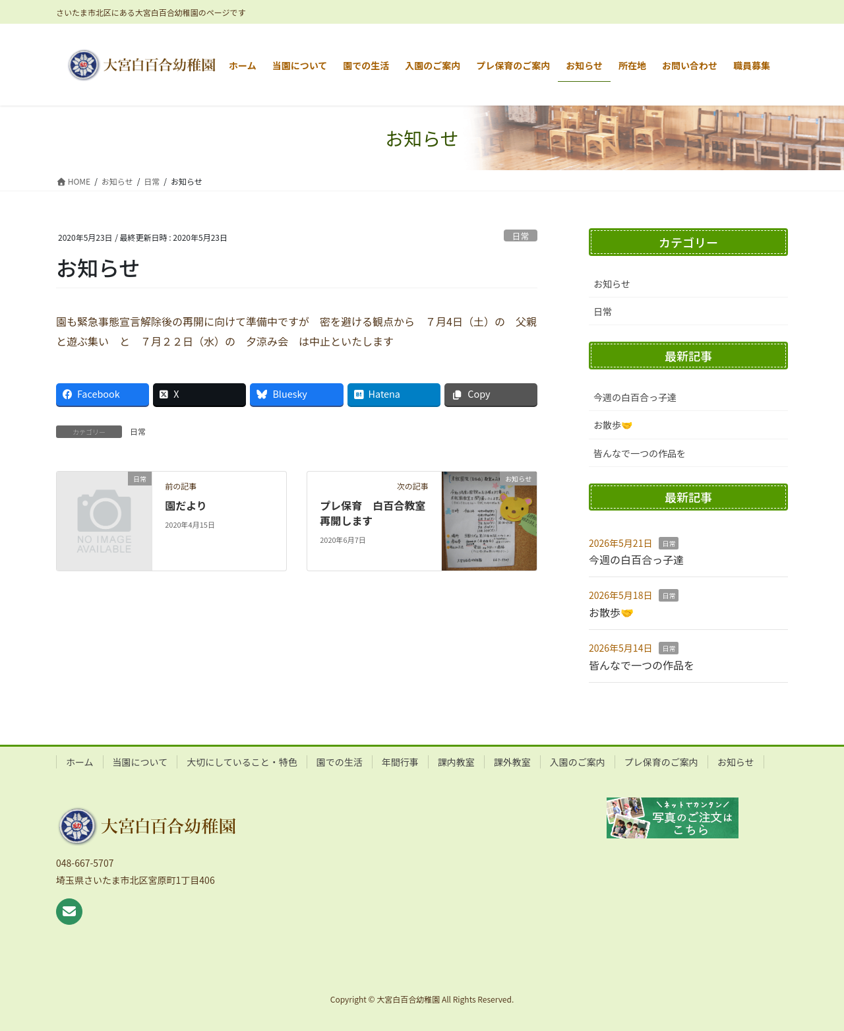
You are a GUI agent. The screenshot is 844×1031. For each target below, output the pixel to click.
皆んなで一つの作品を (639, 453)
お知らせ (611, 283)
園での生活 (339, 761)
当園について (140, 761)
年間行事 (400, 761)
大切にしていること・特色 (242, 761)
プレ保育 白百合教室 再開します (378, 512)
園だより (186, 505)
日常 (520, 236)
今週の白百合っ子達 (635, 397)
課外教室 (512, 761)
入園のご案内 (577, 761)
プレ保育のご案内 (661, 761)
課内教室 (456, 761)
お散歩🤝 (612, 424)
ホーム (80, 761)
